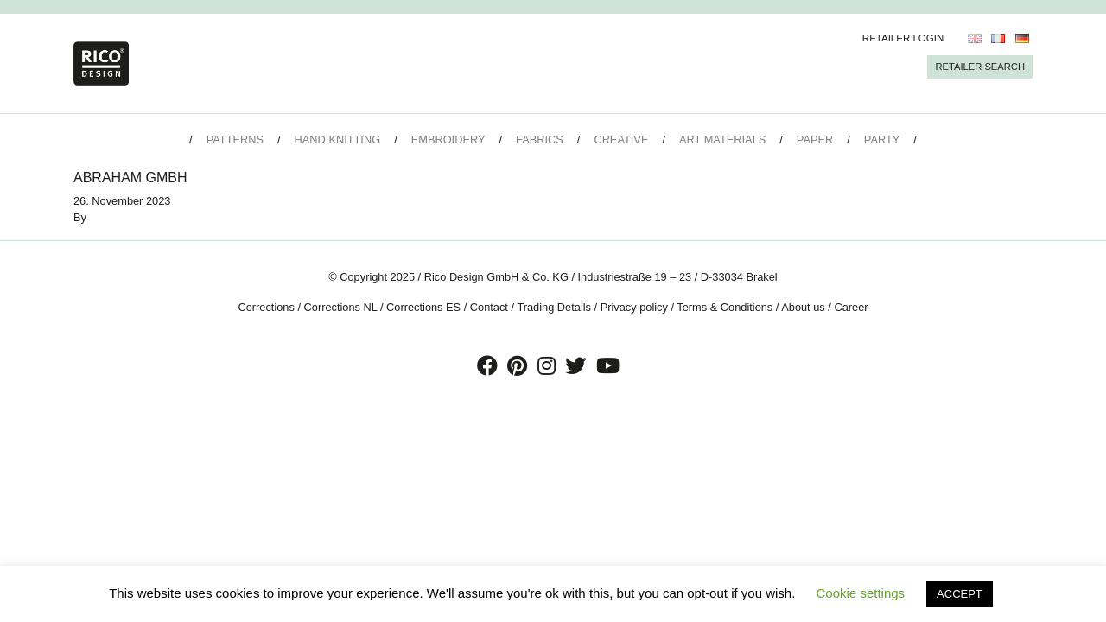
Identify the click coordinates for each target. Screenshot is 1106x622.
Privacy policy (634, 307)
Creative (621, 139)
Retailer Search (980, 66)
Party (881, 139)
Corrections (266, 307)
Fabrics (539, 139)
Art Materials (722, 139)
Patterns (235, 139)
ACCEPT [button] (959, 593)
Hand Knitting (338, 139)
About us (803, 307)
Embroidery (448, 139)
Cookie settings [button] (861, 593)
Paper (815, 139)
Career (851, 307)
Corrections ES (423, 307)
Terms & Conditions (724, 307)
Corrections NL (341, 307)
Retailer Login (903, 38)
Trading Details (554, 307)
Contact (489, 307)
